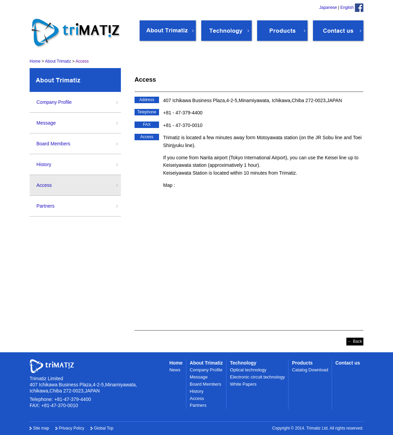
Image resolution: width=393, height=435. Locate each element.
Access (44, 185)
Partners (45, 206)
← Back (355, 341)
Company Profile (54, 102)
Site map (41, 428)
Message (46, 123)
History (43, 164)
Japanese (328, 7)
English (346, 7)
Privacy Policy (71, 428)
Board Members (53, 143)
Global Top (103, 428)
